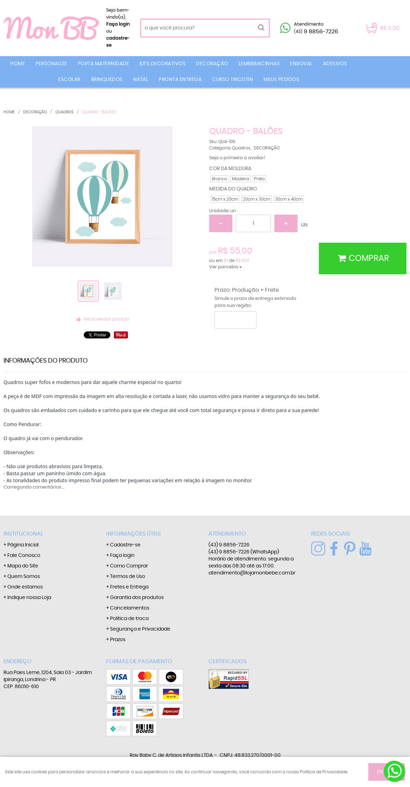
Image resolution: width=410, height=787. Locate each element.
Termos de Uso (127, 576)
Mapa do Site (22, 566)
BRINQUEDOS (107, 79)
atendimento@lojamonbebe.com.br (252, 573)
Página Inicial (23, 545)
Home (17, 63)
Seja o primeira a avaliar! (237, 158)
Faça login (118, 24)
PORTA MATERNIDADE (103, 63)
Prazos (117, 639)
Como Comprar (129, 566)
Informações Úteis (133, 534)
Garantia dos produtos (137, 597)
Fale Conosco (23, 555)
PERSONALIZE (51, 63)
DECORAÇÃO (212, 63)
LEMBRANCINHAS (259, 63)
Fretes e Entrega (129, 587)
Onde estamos (25, 587)
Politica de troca (129, 618)
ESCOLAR (69, 79)
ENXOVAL (301, 63)
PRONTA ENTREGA (180, 79)
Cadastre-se (125, 545)
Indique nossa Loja (29, 597)
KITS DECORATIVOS (162, 63)
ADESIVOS (335, 63)
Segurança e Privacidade (140, 629)
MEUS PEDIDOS (281, 79)
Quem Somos (23, 576)
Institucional (23, 534)
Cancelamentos (129, 608)
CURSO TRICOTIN (232, 79)
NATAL (141, 79)
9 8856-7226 (316, 31)
